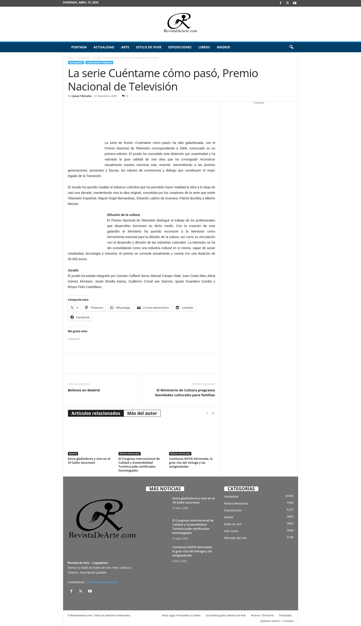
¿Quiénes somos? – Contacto (277, 621)
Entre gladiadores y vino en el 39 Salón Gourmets (89, 461)
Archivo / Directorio (262, 615)
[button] (291, 47)
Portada (79, 47)
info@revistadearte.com (102, 582)
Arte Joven (231, 531)
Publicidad (285, 615)
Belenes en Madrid (84, 390)
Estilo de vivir (148, 47)
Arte (125, 47)
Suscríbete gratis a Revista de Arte (226, 615)
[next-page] (213, 413)
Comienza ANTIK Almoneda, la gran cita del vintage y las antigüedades (191, 463)
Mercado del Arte (235, 538)
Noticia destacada (130, 453)
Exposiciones (180, 47)
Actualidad (103, 47)
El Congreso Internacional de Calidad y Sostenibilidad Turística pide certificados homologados (139, 464)
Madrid (223, 47)
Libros (204, 47)
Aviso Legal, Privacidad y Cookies (181, 615)
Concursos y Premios (99, 62)
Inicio (71, 57)
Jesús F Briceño (82, 96)
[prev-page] (207, 413)
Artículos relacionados (96, 413)
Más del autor (142, 413)
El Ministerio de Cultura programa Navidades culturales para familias (185, 392)
